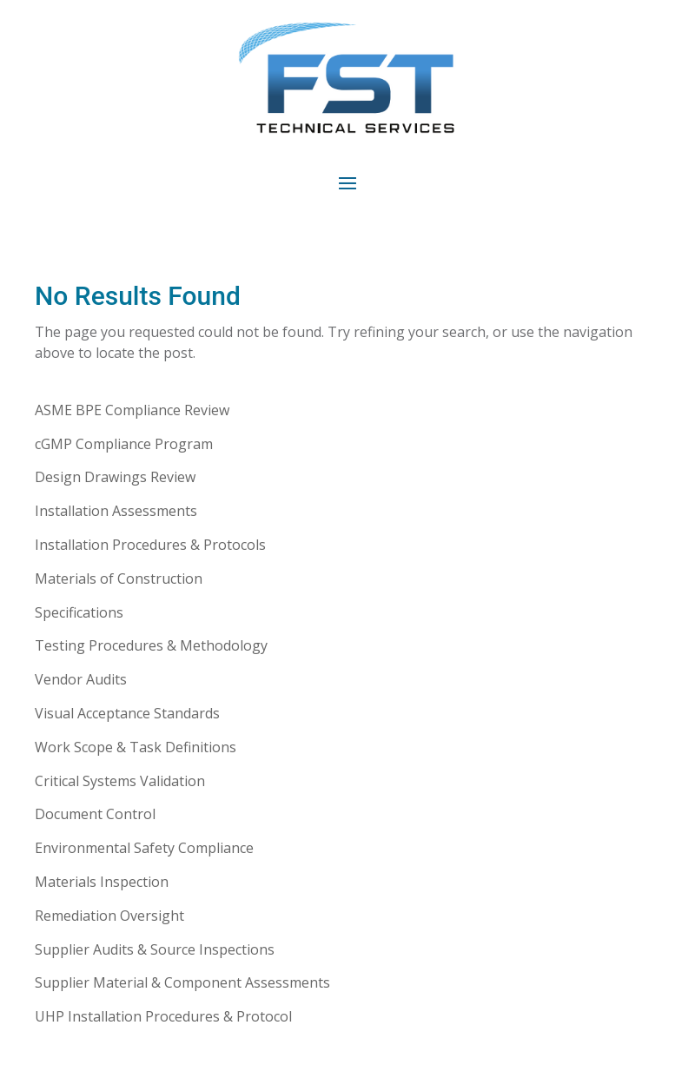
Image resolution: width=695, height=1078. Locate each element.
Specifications (79, 612)
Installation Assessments (116, 510)
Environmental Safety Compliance (144, 847)
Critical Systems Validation (120, 780)
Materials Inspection (102, 881)
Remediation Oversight (109, 915)
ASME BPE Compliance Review (132, 410)
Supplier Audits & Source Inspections (155, 949)
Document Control (95, 813)
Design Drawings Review (115, 476)
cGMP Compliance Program (124, 443)
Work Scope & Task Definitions (135, 747)
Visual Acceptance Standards (127, 713)
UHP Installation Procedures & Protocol (163, 1016)
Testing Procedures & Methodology (151, 645)
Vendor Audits (81, 679)
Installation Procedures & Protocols (150, 544)
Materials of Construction (118, 578)
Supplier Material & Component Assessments (182, 982)
